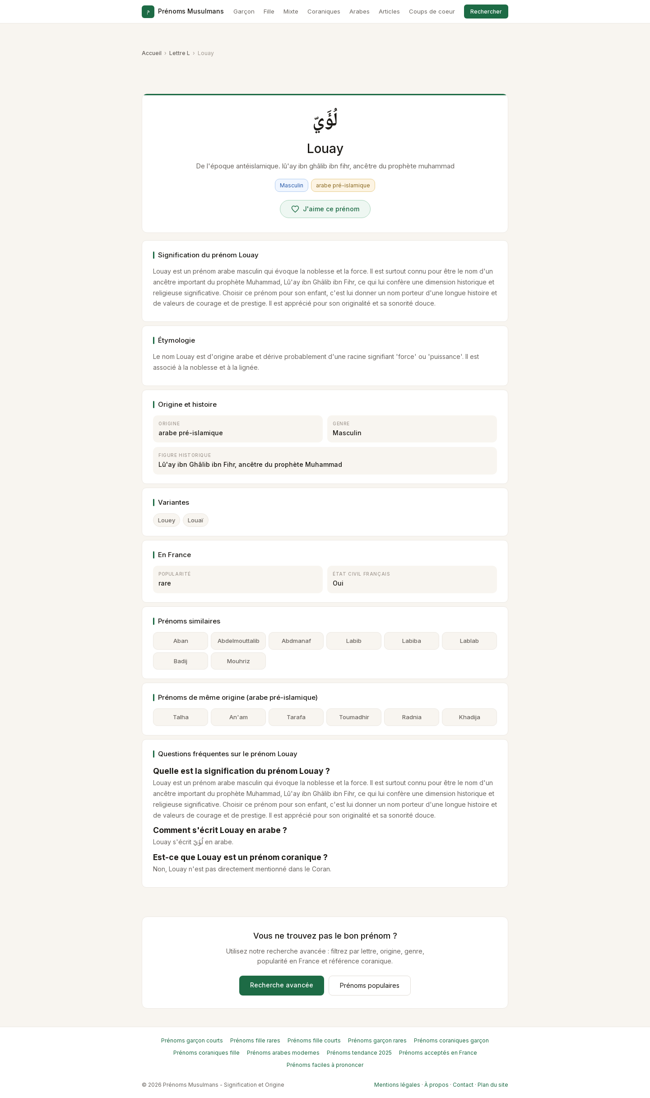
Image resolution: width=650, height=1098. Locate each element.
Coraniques (323, 11)
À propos (436, 1084)
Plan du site (493, 1084)
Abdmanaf (296, 640)
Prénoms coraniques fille (206, 1052)
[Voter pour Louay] (325, 209)
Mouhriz (238, 661)
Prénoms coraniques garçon (451, 1040)
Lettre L (179, 53)
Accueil (152, 53)
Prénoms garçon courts (192, 1040)
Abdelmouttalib (239, 640)
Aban (180, 640)
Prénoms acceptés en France (438, 1052)
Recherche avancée (281, 985)
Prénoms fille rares (255, 1040)
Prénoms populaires (369, 985)
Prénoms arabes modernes (283, 1052)
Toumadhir (354, 717)
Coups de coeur (432, 11)
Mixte (290, 11)
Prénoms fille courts (314, 1040)
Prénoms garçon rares (377, 1040)
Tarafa (296, 717)
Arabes (359, 11)
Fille (269, 11)
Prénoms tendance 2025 (359, 1052)
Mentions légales (397, 1084)
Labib (354, 640)
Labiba (411, 640)
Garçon (244, 11)
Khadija (469, 717)
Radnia (412, 717)
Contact (463, 1084)
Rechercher (486, 11)
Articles (389, 11)
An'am (238, 717)
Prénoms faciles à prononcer (325, 1064)
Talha (181, 717)
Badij (180, 661)
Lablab (469, 640)
